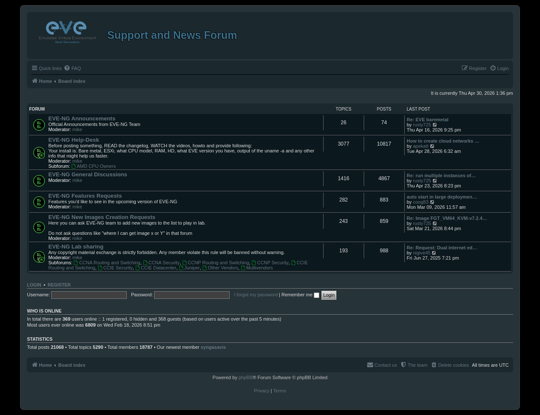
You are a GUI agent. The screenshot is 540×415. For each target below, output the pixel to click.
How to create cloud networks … (443, 140)
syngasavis (213, 347)
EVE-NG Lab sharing (75, 246)
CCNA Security (161, 262)
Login (34, 284)
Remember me (300, 294)
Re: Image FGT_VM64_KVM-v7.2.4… (447, 218)
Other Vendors (220, 267)
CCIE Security (115, 267)
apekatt (420, 146)
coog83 (420, 202)
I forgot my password (255, 294)
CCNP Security (270, 262)
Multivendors (257, 267)
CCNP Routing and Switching (215, 262)
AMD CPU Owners (93, 166)
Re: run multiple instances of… (441, 175)
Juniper (189, 267)
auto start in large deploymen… (442, 196)
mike (77, 129)
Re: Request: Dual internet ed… (442, 247)
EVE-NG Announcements (81, 118)
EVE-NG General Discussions (87, 174)
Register (59, 284)
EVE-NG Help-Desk (73, 140)
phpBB (246, 377)
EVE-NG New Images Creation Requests (101, 217)
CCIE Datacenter (155, 267)
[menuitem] (72, 68)
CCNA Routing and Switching (107, 262)
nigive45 (421, 252)
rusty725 (422, 124)
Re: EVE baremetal (428, 119)
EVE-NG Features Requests (85, 196)
